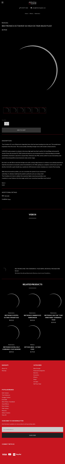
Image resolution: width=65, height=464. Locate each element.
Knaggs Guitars (6, 397)
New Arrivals (36, 368)
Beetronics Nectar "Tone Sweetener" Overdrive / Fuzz (53, 317)
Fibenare (4, 410)
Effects (35, 377)
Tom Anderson (6, 395)
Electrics (35, 373)
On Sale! (35, 381)
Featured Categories (39, 370)
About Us (4, 368)
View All (4, 415)
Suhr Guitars (5, 393)
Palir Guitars (5, 408)
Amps (35, 379)
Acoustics (36, 375)
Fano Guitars (5, 406)
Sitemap (4, 370)
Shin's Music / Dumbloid (8, 401)
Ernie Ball (4, 399)
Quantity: (4, 120)
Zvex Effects (5, 404)
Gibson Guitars (6, 413)
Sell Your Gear (37, 384)
